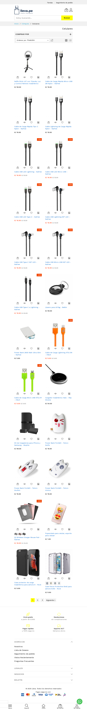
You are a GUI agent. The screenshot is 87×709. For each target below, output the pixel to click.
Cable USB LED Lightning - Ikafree (28, 172)
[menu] (10, 705)
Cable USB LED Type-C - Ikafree (27, 217)
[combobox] (37, 17)
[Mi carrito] (66, 10)
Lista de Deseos (21, 650)
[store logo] (23, 9)
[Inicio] (43, 704)
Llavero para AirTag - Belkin (56, 307)
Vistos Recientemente (24, 657)
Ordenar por (21, 40)
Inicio (16, 24)
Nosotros (18, 646)
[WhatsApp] (79, 701)
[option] (16, 534)
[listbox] (28, 534)
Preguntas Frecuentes (24, 661)
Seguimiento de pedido (64, 3)
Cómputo (26, 24)
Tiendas (50, 3)
